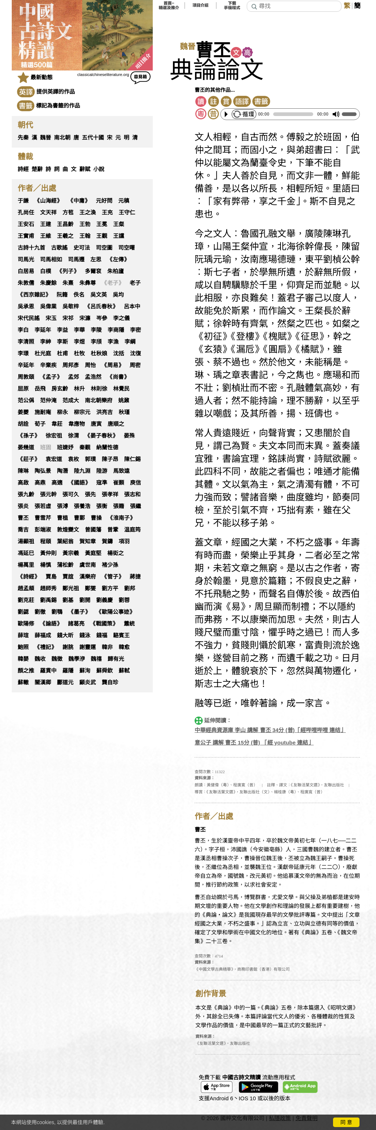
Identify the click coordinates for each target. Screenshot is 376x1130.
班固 (45, 447)
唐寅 (96, 424)
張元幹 (48, 494)
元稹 (123, 201)
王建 (45, 224)
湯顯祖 (26, 541)
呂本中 (132, 306)
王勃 (84, 224)
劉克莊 (26, 600)
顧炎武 (87, 682)
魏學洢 (76, 659)
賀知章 (87, 541)
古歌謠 (59, 248)
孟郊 (73, 377)
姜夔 (23, 412)
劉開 (84, 600)
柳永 (62, 412)
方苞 (67, 213)
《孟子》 (51, 377)
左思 (95, 259)
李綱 (129, 342)
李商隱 (116, 330)
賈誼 (67, 577)
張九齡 (26, 494)
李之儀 (121, 318)
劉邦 (129, 588)
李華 (79, 330)
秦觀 (84, 447)
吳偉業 (48, 306)
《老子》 (113, 283)
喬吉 (23, 530)
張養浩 (82, 506)
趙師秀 (48, 588)
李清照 (26, 342)
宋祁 (67, 318)
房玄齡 (59, 389)
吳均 (118, 295)
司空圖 (104, 248)
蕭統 (129, 624)
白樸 (45, 271)
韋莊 (56, 424)
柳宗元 (82, 412)
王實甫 (26, 236)
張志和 (132, 494)
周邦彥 (70, 365)
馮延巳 (26, 553)
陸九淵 (82, 471)
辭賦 (84, 169)
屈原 (23, 389)
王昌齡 (65, 224)
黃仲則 (48, 553)
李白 (23, 330)
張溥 (62, 506)
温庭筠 (132, 530)
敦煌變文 (68, 530)
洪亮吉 (104, 412)
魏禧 (96, 659)
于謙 (23, 201)
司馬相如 (51, 259)
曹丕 (23, 518)
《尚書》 (118, 377)
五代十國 (93, 138)
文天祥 (48, 213)
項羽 (124, 541)
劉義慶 (104, 600)
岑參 (101, 318)
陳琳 (23, 471)
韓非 (107, 647)
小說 (98, 169)
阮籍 (62, 295)
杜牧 (79, 353)
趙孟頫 (26, 588)
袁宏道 (54, 459)
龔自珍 (110, 682)
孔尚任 (26, 213)
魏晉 (45, 138)
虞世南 (87, 565)
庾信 (135, 483)
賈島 (51, 577)
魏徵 (56, 659)
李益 (62, 330)
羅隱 (67, 671)
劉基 (67, 600)
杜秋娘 (99, 353)
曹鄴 (79, 518)
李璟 (23, 353)
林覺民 (121, 389)
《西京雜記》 (34, 295)
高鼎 (40, 483)
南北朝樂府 (98, 400)
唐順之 (116, 424)
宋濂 (84, 318)
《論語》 (51, 624)
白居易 (26, 271)
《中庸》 (79, 201)
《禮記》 (46, 647)
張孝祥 (110, 494)
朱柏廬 (115, 271)
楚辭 (37, 169)
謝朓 (67, 647)
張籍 (118, 506)
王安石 (26, 224)
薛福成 (43, 635)
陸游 (101, 471)
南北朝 (62, 138)
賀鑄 (107, 541)
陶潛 (62, 471)
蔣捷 (135, 577)
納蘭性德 (107, 447)
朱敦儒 (26, 283)
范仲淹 (48, 400)
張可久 (70, 494)
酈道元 (65, 682)
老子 (135, 283)
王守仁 (127, 213)
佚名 (78, 295)
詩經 (23, 169)
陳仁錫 (132, 459)
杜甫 (62, 353)
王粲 (118, 224)
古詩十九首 (31, 248)
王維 (45, 236)
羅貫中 (48, 671)
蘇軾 (124, 671)
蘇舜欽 (104, 671)
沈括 (118, 353)
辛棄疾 (48, 365)
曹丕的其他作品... (215, 90)
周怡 (90, 365)
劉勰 (23, 612)
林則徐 (99, 389)
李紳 (45, 342)
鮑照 (23, 647)
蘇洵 (84, 671)
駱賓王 (121, 635)
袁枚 (73, 459)
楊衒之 (115, 553)
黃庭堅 (93, 553)
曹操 (96, 518)
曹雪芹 (43, 518)
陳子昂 (110, 459)
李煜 (79, 342)
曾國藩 (93, 530)
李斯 (62, 342)
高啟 (23, 483)
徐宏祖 (54, 436)
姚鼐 (123, 400)
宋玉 (51, 318)
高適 (56, 483)
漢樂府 (87, 577)
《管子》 (113, 577)
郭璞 (90, 459)
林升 (79, 389)
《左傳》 (118, 259)
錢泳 (84, 635)
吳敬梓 (70, 306)
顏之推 (26, 671)
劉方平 (110, 588)
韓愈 (124, 647)
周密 (135, 365)
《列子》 (68, 271)
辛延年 (26, 365)
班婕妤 (65, 447)
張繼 (135, 506)
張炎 (23, 506)
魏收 (40, 659)
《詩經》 (29, 577)
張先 (90, 494)
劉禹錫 (48, 600)
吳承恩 (26, 306)
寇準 (101, 483)
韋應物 (76, 424)
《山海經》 (48, 201)
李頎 (96, 342)
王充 (107, 213)
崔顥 (118, 483)
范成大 (70, 400)
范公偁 (26, 400)
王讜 (118, 236)
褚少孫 (110, 565)
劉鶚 (56, 612)
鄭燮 (90, 588)
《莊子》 (29, 459)
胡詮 (23, 424)
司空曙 (126, 248)
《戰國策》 (104, 624)
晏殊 (129, 436)
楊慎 (45, 565)
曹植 (62, 518)
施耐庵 (43, 412)
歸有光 (116, 659)
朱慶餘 (48, 283)
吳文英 (98, 295)
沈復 (135, 353)
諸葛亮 (76, 624)
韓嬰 (23, 659)
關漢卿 (43, 682)
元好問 (104, 201)
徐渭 (73, 436)
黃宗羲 (70, 553)
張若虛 (43, 506)
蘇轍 (23, 682)
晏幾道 (26, 447)
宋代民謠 (29, 318)
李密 (135, 330)
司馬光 (26, 259)
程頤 (45, 541)
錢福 (101, 635)
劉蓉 (124, 600)
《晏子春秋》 (101, 436)
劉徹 (40, 612)
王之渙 (87, 213)
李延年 (43, 330)
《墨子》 (79, 612)
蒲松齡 (65, 565)
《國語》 (79, 483)
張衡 (101, 506)
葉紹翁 (65, 541)
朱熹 (67, 283)
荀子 (40, 424)
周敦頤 (26, 377)
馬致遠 (121, 471)
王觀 (101, 236)
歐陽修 (26, 624)
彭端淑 (43, 530)
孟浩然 (93, 377)
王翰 (84, 236)
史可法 (81, 248)
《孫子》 (29, 436)
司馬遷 (76, 259)
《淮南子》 (121, 518)
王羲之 (65, 236)
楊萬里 (26, 565)
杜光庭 (43, 353)
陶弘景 (43, 471)
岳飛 (40, 389)
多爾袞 (93, 271)
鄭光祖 (70, 588)
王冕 (101, 224)
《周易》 (113, 365)
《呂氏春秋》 (101, 306)
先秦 (23, 138)
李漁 (113, 342)
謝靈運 (87, 647)
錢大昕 (65, 635)
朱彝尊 (87, 283)
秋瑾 (124, 412)
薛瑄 (23, 635)
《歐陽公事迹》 (115, 612)
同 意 (346, 1122)
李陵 (96, 330)
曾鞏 (112, 530)
